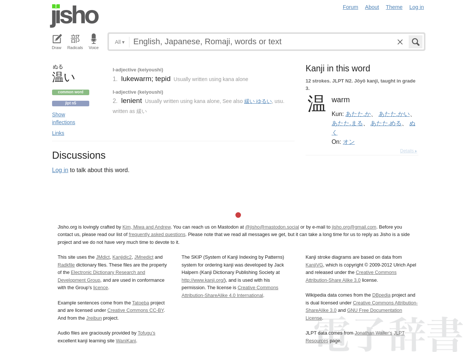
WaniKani (126, 340)
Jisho (74, 16)
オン (349, 142)
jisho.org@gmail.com (354, 227)
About (372, 7)
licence (100, 287)
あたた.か (358, 114)
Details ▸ (408, 151)
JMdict (103, 257)
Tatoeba (140, 303)
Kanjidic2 (122, 257)
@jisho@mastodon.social (272, 227)
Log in (416, 7)
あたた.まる (347, 123)
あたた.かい (394, 114)
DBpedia (381, 295)
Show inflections (63, 118)
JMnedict (143, 257)
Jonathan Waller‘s (373, 333)
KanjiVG (314, 265)
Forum (350, 7)
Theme (394, 7)
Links (58, 133)
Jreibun (94, 318)
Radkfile (66, 265)
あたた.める (386, 123)
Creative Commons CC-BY (135, 310)
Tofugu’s (146, 333)
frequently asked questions (157, 234)
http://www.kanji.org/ (202, 280)
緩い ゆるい (258, 101)
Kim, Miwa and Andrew (146, 227)
